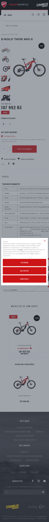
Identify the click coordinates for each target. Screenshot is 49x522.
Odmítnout (24, 279)
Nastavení (24, 270)
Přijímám (24, 262)
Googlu (20, 249)
